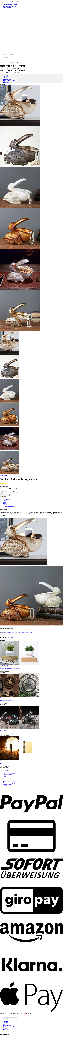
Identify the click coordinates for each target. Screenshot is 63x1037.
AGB (4, 776)
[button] (4, 483)
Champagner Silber (23, 632)
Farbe (2, 491)
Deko (4, 77)
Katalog (5, 75)
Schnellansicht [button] (4, 665)
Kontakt (5, 9)
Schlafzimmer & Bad (9, 80)
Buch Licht (3, 763)
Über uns (5, 770)
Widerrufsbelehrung (8, 774)
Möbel (5, 82)
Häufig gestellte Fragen (10, 4)
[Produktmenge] (9, 493)
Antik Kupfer (7, 632)
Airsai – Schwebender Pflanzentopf (10, 668)
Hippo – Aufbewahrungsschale (8, 732)
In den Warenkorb (5, 495)
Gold (31, 632)
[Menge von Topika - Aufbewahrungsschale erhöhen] (17, 493)
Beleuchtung (7, 79)
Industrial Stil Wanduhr (6, 700)
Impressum (6, 772)
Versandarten (7, 7)
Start (1, 475)
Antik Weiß (14, 632)
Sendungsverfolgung (9, 6)
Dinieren (5, 76)
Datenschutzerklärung (9, 773)
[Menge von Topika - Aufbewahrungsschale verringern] (1, 493)
